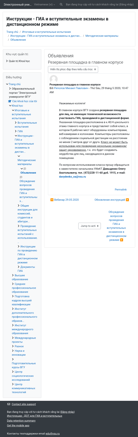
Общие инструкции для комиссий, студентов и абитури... (27, 213)
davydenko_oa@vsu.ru (72, 176)
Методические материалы (102, 35)
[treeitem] (22, 61)
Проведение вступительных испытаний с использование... (28, 234)
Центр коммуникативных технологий (23, 388)
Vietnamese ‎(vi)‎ (43, 4)
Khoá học (17, 105)
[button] (61, 4)
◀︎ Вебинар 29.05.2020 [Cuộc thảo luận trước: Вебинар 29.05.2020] (64, 199)
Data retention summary (21, 420)
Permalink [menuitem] (121, 189)
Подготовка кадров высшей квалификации (22, 300)
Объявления (18, 39)
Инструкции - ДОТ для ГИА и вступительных (34, 415)
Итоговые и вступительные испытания (46, 32)
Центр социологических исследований (23, 375)
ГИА (20, 131)
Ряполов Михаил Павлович (71, 88)
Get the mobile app (18, 425)
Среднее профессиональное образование (24, 287)
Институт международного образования (22, 329)
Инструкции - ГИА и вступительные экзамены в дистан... (46, 35)
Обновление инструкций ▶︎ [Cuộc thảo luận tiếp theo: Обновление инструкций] (112, 199)
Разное (19, 346)
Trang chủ (12, 32)
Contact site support (21, 404)
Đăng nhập (126, 4)
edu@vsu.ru (53, 433)
